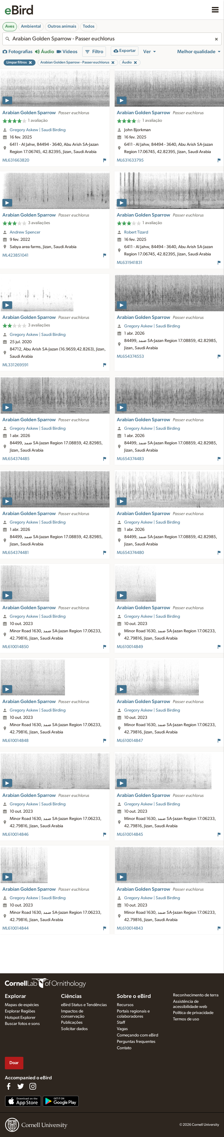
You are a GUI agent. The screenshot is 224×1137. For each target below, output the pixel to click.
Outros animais (62, 26)
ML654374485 (15, 459)
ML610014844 (15, 928)
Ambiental (31, 26)
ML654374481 (15, 553)
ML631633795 (130, 160)
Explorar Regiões (20, 1011)
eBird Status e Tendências (84, 1005)
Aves (9, 26)
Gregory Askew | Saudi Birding (38, 130)
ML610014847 (130, 741)
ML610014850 (15, 647)
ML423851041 (15, 255)
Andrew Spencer (25, 232)
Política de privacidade (193, 1013)
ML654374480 (130, 553)
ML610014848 (15, 741)
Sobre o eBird (134, 996)
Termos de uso (186, 1019)
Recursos (125, 1005)
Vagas (122, 1029)
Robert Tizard (136, 232)
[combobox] (112, 39)
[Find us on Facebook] (8, 1086)
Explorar (15, 996)
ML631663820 (15, 160)
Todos (88, 26)
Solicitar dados (74, 1029)
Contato (124, 1048)
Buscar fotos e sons (22, 1024)
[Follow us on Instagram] (32, 1086)
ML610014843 (130, 928)
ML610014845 (130, 834)
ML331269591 (15, 365)
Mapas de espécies (22, 1005)
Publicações (72, 1022)
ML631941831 (129, 263)
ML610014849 (130, 647)
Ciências (71, 996)
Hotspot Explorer (20, 1018)
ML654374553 (130, 356)
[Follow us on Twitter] (20, 1086)
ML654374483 (130, 459)
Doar (14, 1062)
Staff (121, 1022)
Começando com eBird (137, 1035)
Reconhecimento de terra (196, 995)
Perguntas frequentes (136, 1042)
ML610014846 (15, 834)
